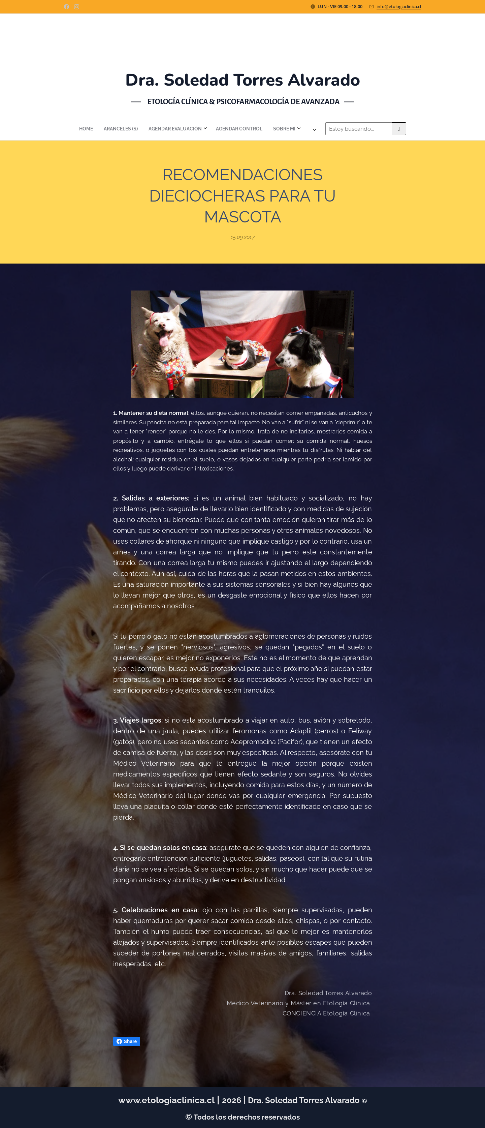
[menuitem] (171, 128)
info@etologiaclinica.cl (399, 6)
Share (127, 1041)
